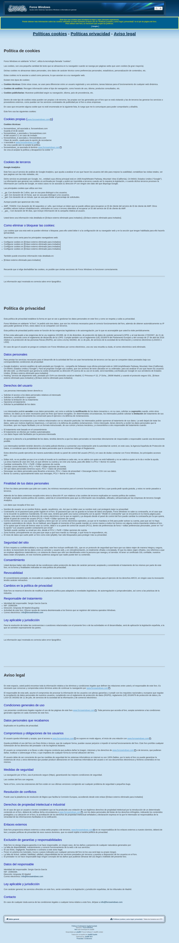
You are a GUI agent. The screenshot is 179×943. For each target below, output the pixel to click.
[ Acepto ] (95, 26)
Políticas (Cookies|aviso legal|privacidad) (84, 926)
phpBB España (92, 934)
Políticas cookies (50, 33)
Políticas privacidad (90, 33)
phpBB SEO (89, 936)
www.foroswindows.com (38, 119)
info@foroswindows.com (32, 612)
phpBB (78, 932)
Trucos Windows (88, 927)
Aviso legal (125, 33)
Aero (76, 929)
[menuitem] (126, 919)
